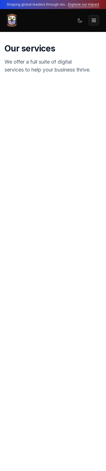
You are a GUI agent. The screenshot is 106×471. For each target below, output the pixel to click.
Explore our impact (83, 4)
